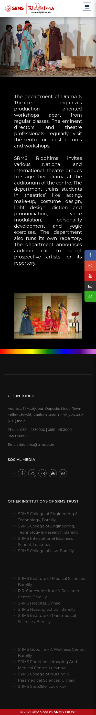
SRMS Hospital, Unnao (39, 603)
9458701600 (18, 436)
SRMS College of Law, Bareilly (46, 550)
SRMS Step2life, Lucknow (42, 686)
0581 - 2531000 (60, 430)
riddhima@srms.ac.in (36, 444)
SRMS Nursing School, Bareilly (46, 609)
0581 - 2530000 (32, 430)
